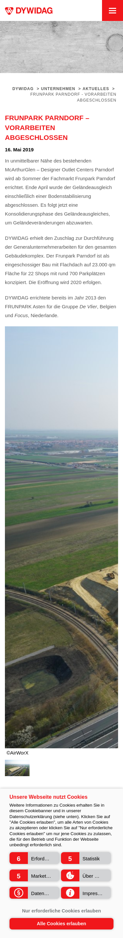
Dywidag (23, 88)
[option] (61, 537)
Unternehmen (58, 88)
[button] (34, 858)
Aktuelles (96, 88)
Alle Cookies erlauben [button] (61, 923)
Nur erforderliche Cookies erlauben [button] (61, 910)
